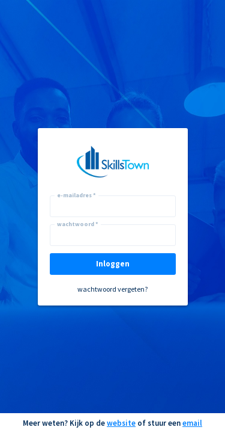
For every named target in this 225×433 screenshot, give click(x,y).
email (192, 423)
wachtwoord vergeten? (112, 288)
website (121, 423)
